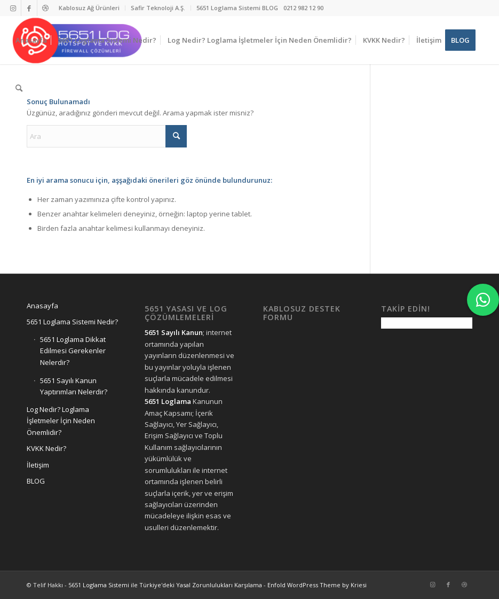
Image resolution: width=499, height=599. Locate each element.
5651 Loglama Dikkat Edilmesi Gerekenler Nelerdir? (73, 350)
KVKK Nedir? (46, 448)
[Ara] (19, 88)
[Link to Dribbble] (45, 8)
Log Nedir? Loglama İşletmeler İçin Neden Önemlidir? (61, 420)
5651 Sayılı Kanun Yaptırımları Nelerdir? (73, 386)
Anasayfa (42, 305)
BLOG (36, 481)
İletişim (38, 465)
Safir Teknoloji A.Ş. (158, 8)
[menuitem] (89, 8)
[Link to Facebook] (29, 8)
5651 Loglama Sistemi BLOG (237, 8)
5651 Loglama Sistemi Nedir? (72, 321)
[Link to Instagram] (13, 8)
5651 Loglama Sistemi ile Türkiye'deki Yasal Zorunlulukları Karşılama (165, 585)
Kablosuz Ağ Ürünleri (89, 8)
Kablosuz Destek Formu (301, 313)
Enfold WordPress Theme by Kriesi (317, 585)
